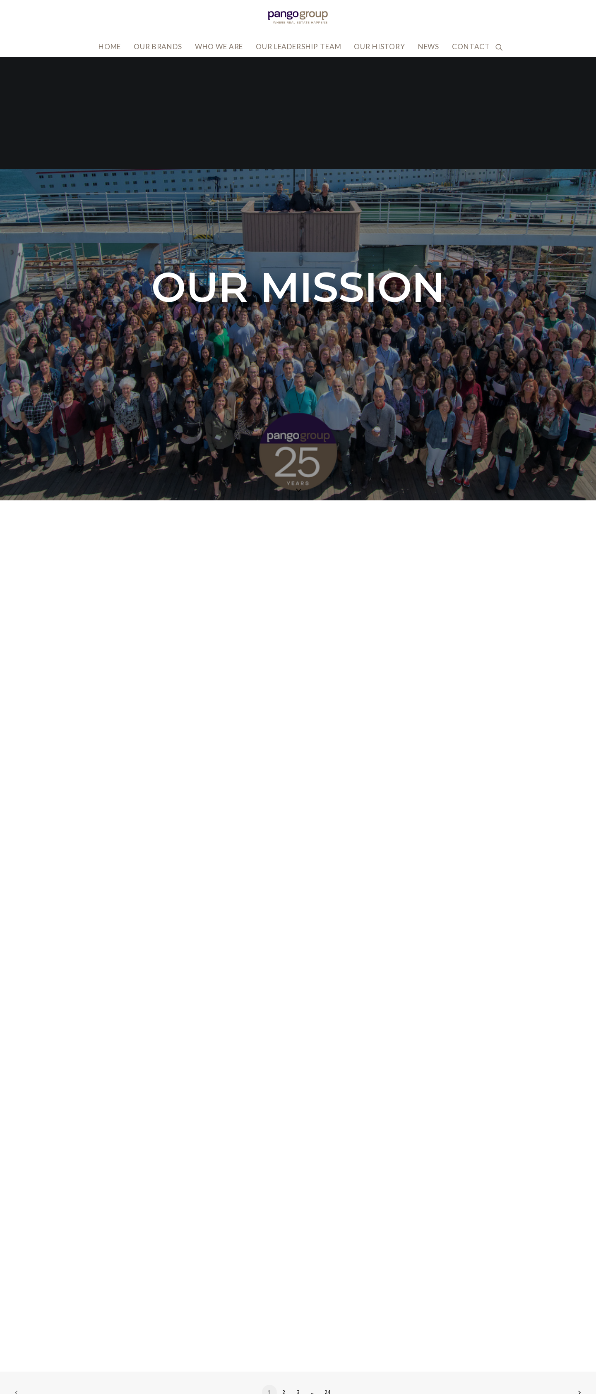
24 (327, 1280)
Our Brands (158, 46)
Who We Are (219, 46)
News (428, 46)
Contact (471, 46)
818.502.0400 (131, 1372)
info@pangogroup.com (147, 1360)
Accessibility (435, 1334)
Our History (379, 46)
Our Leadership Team (298, 46)
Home (110, 46)
